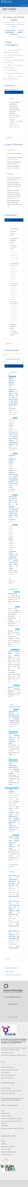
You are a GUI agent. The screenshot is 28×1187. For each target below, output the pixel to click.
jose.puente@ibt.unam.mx (10, 968)
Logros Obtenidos (9, 32)
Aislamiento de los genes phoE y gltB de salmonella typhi (14, 936)
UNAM (2, 1110)
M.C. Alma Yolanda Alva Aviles (14, 247)
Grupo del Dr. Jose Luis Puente (11, 974)
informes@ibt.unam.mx (13, 997)
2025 (10, 98)
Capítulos (12, 589)
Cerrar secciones (21, 37)
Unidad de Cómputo (6, 1154)
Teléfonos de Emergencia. (7, 1067)
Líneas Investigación (10, 30)
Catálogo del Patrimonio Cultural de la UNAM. (12, 1128)
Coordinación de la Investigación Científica (11, 1118)
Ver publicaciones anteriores (12, 580)
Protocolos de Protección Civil (8, 1075)
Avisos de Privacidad (6, 1088)
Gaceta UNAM (4, 1125)
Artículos (12, 372)
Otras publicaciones (14, 706)
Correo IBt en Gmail (6, 1149)
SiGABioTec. (4, 1144)
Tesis (10, 871)
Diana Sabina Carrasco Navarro (14, 233)
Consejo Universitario (6, 1116)
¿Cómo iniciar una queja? (7, 1052)
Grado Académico (13, 153)
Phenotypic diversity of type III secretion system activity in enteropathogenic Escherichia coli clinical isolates (13, 478)
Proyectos (20, 30)
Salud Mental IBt (5, 1072)
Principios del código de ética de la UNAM (11, 1090)
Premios (9, 174)
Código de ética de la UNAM (8, 1093)
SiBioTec (3, 1141)
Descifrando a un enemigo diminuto (14, 771)
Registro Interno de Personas (8, 1146)
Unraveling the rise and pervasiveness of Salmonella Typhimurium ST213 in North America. (14, 718)
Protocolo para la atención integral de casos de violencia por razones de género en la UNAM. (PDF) (13, 1041)
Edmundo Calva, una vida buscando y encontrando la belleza (14, 739)
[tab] (13, 92)
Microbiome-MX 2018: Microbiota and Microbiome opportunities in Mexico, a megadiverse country (14, 822)
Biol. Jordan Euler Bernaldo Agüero (14, 333)
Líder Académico (10, 971)
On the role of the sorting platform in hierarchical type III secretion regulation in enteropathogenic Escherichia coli (13, 438)
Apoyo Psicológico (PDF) (7, 1077)
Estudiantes (20, 32)
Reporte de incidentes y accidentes (9, 1070)
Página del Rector (5, 1113)
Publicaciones (14, 34)
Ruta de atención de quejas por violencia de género (13, 1055)
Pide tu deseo (12, 1004)
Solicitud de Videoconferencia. (8, 1151)
